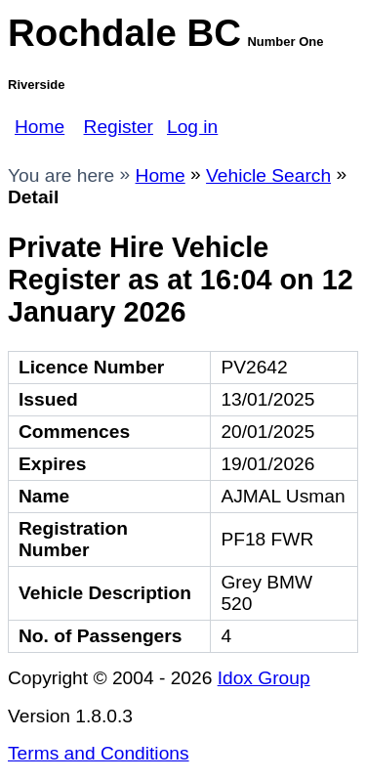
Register (118, 126)
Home (39, 126)
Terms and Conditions (98, 753)
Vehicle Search (268, 175)
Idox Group (264, 678)
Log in (192, 126)
